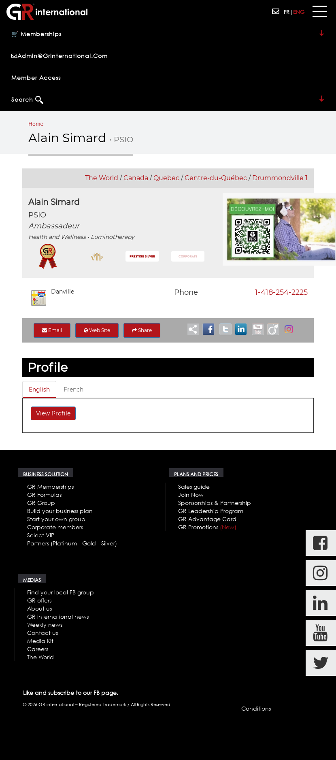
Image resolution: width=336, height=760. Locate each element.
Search (168, 100)
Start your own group (56, 518)
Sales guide (194, 486)
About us (39, 608)
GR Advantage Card (207, 518)
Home (35, 124)
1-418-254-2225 (281, 292)
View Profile (53, 413)
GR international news (58, 616)
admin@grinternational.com (59, 55)
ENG (298, 12)
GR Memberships (50, 486)
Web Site (97, 330)
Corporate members (55, 527)
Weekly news (44, 624)
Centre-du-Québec (216, 178)
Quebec (166, 178)
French (73, 389)
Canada (135, 178)
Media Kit (40, 640)
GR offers (39, 600)
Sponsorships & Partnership (214, 502)
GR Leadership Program (210, 510)
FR (286, 12)
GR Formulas (44, 494)
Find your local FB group (60, 592)
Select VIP (40, 535)
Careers (37, 648)
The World (101, 178)
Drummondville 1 (280, 178)
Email (52, 330)
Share (142, 330)
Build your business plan (60, 510)
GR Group (41, 502)
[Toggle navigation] (319, 11)
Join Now (191, 494)
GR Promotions (207, 527)
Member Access (36, 77)
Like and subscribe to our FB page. (70, 692)
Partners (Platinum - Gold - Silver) (72, 543)
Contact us (42, 632)
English (39, 389)
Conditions (256, 708)
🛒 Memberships (168, 34)
